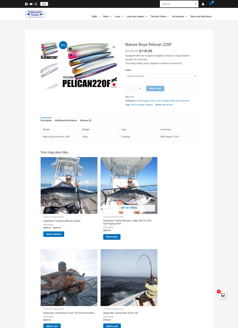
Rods (96, 16)
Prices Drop (30, 277)
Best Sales (29, 291)
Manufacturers (32, 298)
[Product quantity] (134, 89)
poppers (150, 105)
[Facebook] (26, 4)
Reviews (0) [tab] (88, 121)
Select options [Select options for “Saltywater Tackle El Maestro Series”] (57, 218)
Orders (125, 284)
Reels (107, 16)
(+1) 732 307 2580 (181, 292)
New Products (31, 284)
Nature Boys (169, 105)
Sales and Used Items (201, 16)
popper (142, 105)
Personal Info (129, 277)
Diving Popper (143, 101)
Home (153, 101)
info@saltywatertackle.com (185, 303)
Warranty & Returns (83, 284)
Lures (119, 16)
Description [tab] (47, 121)
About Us (78, 298)
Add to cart (156, 88)
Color (128, 70)
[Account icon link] (203, 4)
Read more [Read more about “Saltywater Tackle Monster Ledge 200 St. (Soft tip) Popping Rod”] (95, 221)
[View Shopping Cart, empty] (210, 4)
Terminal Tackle (160, 16)
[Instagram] (35, 4)
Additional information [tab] (67, 121)
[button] (44, 4)
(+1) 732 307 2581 (181, 298)
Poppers (167, 101)
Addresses (128, 291)
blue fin (134, 105)
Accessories (179, 16)
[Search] (196, 4)
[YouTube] (31, 4)
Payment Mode (81, 291)
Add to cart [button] (135, 218)
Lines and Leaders (136, 16)
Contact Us (79, 305)
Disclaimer (79, 277)
